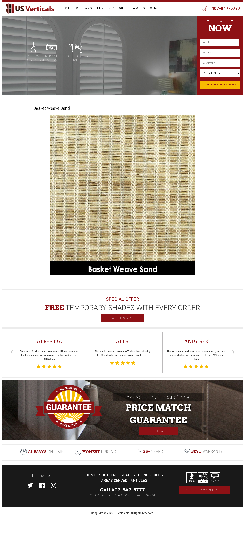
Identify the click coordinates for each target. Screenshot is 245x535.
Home (90, 475)
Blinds (100, 8)
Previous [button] (11, 346)
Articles (139, 480)
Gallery (124, 8)
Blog (158, 475)
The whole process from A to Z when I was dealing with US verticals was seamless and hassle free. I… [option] (122, 352)
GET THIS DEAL (122, 318)
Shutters (71, 8)
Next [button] (233, 346)
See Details (158, 431)
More (111, 8)
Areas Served (114, 480)
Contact (154, 8)
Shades (87, 8)
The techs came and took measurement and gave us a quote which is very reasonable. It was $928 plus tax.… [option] (196, 354)
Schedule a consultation (204, 490)
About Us (139, 8)
